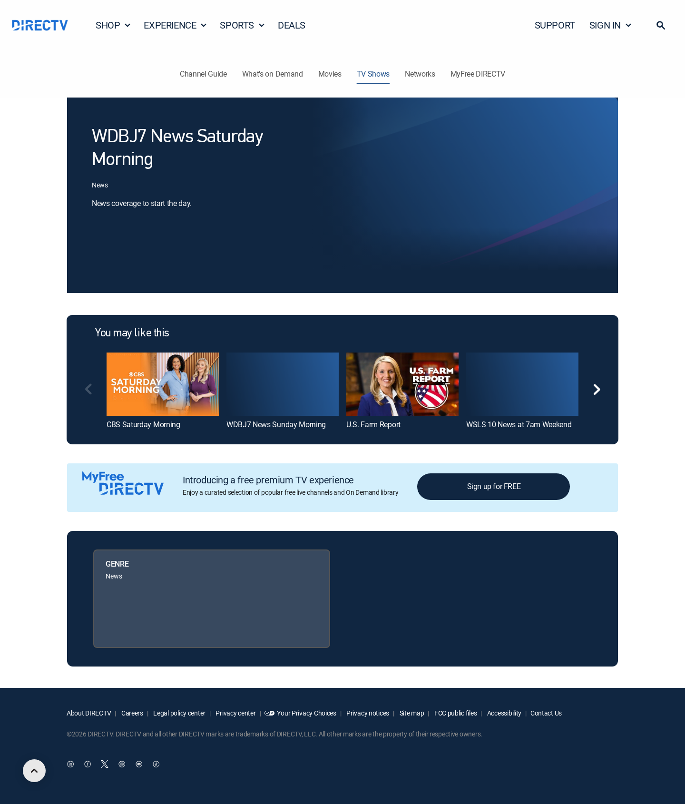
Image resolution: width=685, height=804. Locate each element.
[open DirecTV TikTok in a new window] (156, 764)
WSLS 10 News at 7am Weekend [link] (518, 424)
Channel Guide (203, 74)
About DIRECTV (89, 712)
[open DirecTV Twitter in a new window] (104, 764)
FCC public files (455, 712)
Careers (131, 712)
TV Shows (373, 74)
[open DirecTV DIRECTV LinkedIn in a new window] (70, 764)
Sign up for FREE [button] (494, 486)
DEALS (291, 25)
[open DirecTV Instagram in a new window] (122, 764)
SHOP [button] (113, 25)
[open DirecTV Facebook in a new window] (87, 764)
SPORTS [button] (242, 25)
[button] (661, 25)
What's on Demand (272, 74)
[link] (163, 384)
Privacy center (235, 712)
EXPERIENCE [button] (175, 25)
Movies (330, 74)
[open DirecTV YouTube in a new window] (139, 764)
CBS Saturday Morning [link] (143, 424)
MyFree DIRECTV (478, 74)
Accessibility (503, 712)
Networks (420, 74)
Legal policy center (179, 712)
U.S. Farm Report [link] (373, 424)
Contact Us (546, 712)
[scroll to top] (34, 770)
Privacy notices (367, 712)
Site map (411, 712)
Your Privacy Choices (306, 712)
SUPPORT (555, 25)
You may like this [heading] (132, 333)
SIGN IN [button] (610, 25)
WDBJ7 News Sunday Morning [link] (276, 424)
